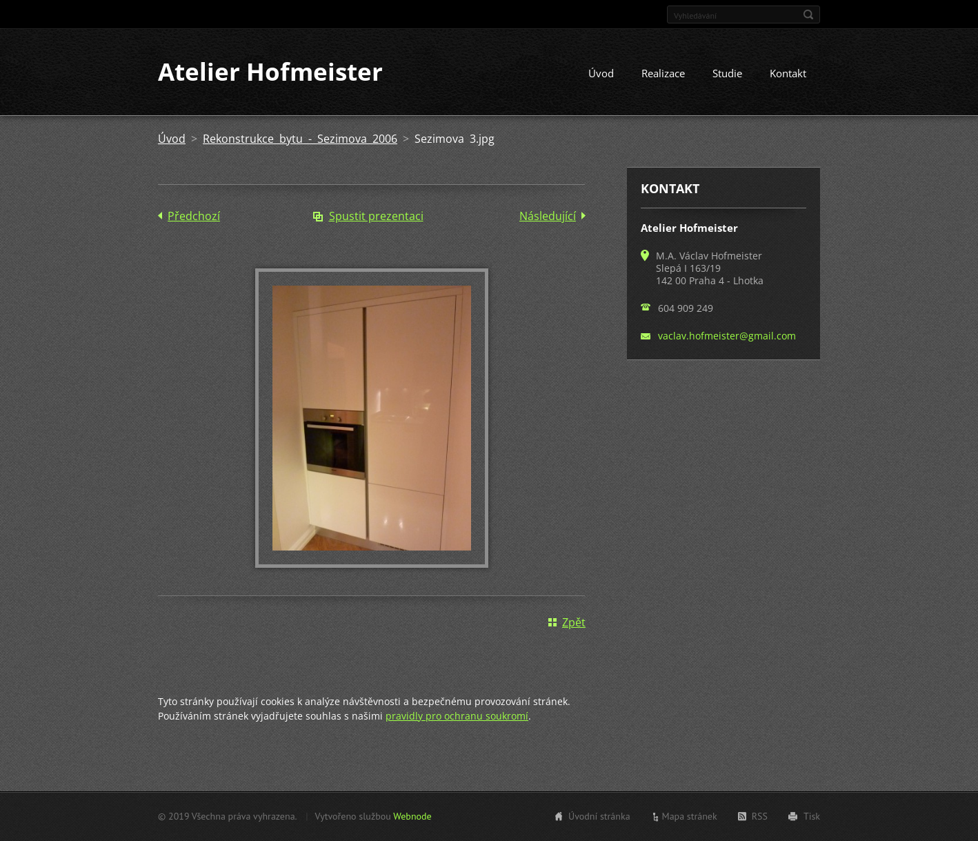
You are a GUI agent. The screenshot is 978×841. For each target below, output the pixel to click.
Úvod (601, 74)
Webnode (412, 816)
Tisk (812, 816)
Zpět (574, 622)
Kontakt (788, 74)
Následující (547, 216)
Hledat (808, 14)
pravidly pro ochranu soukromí (457, 715)
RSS (760, 816)
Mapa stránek (689, 816)
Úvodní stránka (599, 816)
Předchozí (194, 216)
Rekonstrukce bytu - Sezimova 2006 (300, 139)
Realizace (663, 74)
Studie (727, 74)
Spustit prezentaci (376, 216)
